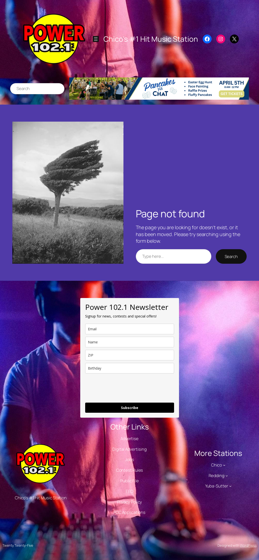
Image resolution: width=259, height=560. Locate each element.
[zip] (129, 355)
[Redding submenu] (226, 475)
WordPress (248, 545)
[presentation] (122, 388)
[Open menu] (96, 39)
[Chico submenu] (224, 465)
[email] (129, 329)
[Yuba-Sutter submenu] (230, 486)
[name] (129, 342)
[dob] (129, 368)
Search (231, 256)
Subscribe (129, 407)
